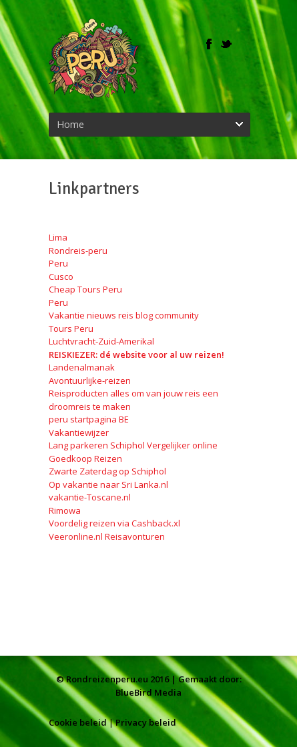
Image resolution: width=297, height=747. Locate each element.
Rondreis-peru (78, 251)
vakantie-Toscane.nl (90, 497)
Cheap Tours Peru (85, 289)
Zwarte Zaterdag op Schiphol (107, 471)
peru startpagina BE (89, 419)
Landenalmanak (82, 367)
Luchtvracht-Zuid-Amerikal (101, 341)
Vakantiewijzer (79, 432)
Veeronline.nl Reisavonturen (107, 536)
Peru (58, 263)
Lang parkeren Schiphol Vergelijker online (133, 445)
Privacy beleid (145, 722)
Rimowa (65, 510)
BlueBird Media (148, 692)
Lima (58, 237)
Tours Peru (71, 329)
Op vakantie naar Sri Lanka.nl (108, 484)
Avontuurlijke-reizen (90, 380)
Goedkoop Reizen (85, 458)
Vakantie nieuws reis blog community (124, 315)
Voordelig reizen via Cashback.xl (114, 523)
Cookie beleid (78, 722)
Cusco (61, 277)
